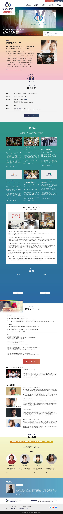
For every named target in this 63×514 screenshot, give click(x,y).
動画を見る (18, 293)
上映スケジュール (57, 33)
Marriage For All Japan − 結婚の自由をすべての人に (19, 508)
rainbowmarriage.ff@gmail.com (47, 501)
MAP (25, 99)
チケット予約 (49, 33)
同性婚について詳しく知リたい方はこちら (14, 69)
